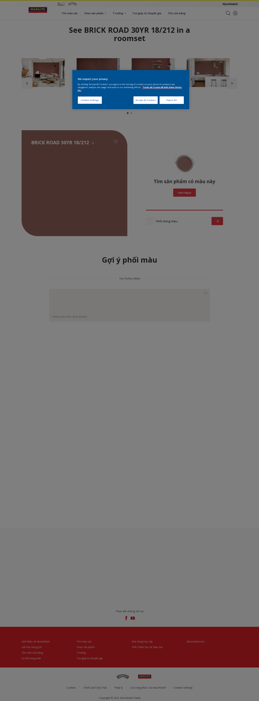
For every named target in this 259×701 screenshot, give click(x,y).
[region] (130, 89)
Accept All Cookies (146, 100)
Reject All (172, 100)
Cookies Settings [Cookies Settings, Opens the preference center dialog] (90, 100)
